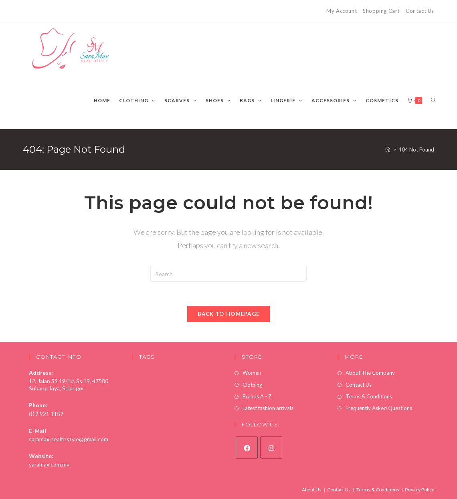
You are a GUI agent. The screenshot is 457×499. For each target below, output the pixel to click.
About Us (312, 490)
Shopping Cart (381, 11)
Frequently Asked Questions (379, 408)
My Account (341, 11)
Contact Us (420, 11)
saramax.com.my (49, 464)
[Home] (387, 149)
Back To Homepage (229, 314)
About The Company (370, 373)
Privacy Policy (419, 490)
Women (252, 373)
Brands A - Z (257, 396)
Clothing (252, 385)
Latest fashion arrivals (268, 408)
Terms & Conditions (369, 396)
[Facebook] (247, 447)
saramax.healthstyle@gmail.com (68, 439)
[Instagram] (271, 447)
